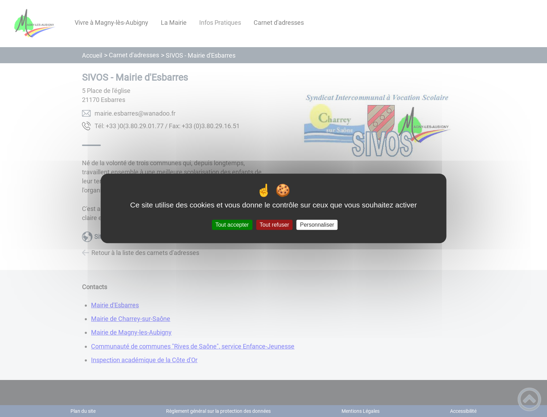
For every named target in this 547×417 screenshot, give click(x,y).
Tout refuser (274, 225)
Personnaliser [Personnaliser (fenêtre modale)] (317, 225)
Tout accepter (232, 225)
